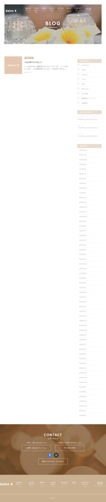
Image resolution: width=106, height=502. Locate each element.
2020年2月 (82, 367)
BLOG (77, 9)
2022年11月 (83, 215)
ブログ (16, 41)
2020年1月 (82, 371)
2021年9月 (82, 281)
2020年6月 (82, 353)
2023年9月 (82, 168)
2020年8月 (82, 343)
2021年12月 (83, 267)
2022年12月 (83, 210)
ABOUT (37, 10)
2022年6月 (82, 239)
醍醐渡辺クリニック (89, 102)
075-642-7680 (69, 448)
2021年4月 (82, 305)
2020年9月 (82, 338)
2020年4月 (82, 357)
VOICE (60, 10)
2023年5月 (82, 187)
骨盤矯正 (85, 107)
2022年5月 (82, 244)
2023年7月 (82, 177)
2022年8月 (82, 229)
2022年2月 (82, 258)
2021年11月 (83, 272)
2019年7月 (82, 400)
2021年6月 (82, 296)
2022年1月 (82, 263)
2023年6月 (82, 182)
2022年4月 (82, 248)
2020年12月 (83, 324)
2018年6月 (82, 414)
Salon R (11, 9)
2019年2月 (82, 405)
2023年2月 (82, 201)
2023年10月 (83, 163)
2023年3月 (82, 196)
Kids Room (85, 69)
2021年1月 (82, 319)
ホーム (10, 41)
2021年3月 (82, 310)
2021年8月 (82, 286)
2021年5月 (82, 300)
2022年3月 (82, 253)
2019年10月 (83, 386)
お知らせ (85, 78)
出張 (83, 88)
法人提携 (85, 97)
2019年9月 (82, 390)
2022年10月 (83, 220)
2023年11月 (83, 158)
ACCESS (69, 9)
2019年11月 (83, 381)
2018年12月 (83, 409)
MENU (52, 10)
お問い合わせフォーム (36, 448)
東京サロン (85, 92)
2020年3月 (82, 362)
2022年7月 (82, 234)
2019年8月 (82, 395)
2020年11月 (83, 329)
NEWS (84, 73)
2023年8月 (82, 173)
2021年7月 (82, 291)
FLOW (45, 10)
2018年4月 (82, 419)
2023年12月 (83, 154)
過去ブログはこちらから (53, 461)
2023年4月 (82, 191)
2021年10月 (83, 277)
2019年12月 (83, 376)
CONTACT (87, 10)
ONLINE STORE (97, 10)
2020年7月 (82, 348)
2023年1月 (82, 206)
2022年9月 (82, 225)
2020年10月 (83, 334)
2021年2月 (82, 315)
